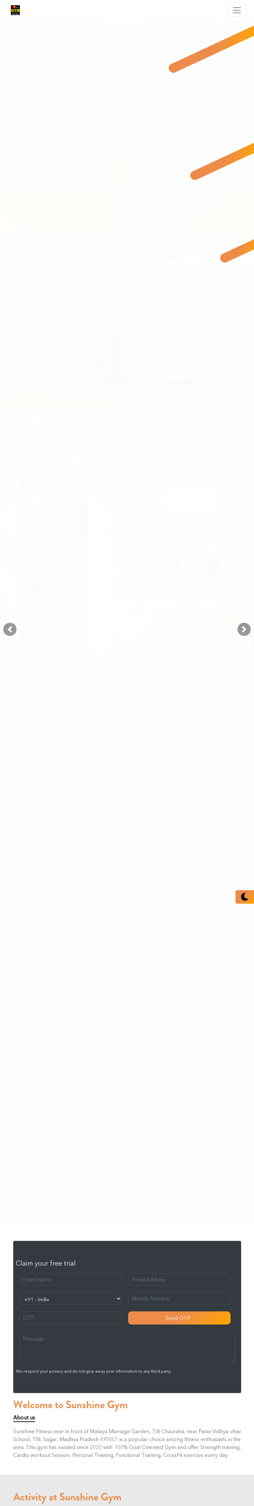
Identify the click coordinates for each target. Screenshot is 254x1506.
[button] (10, 629)
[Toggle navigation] (237, 10)
